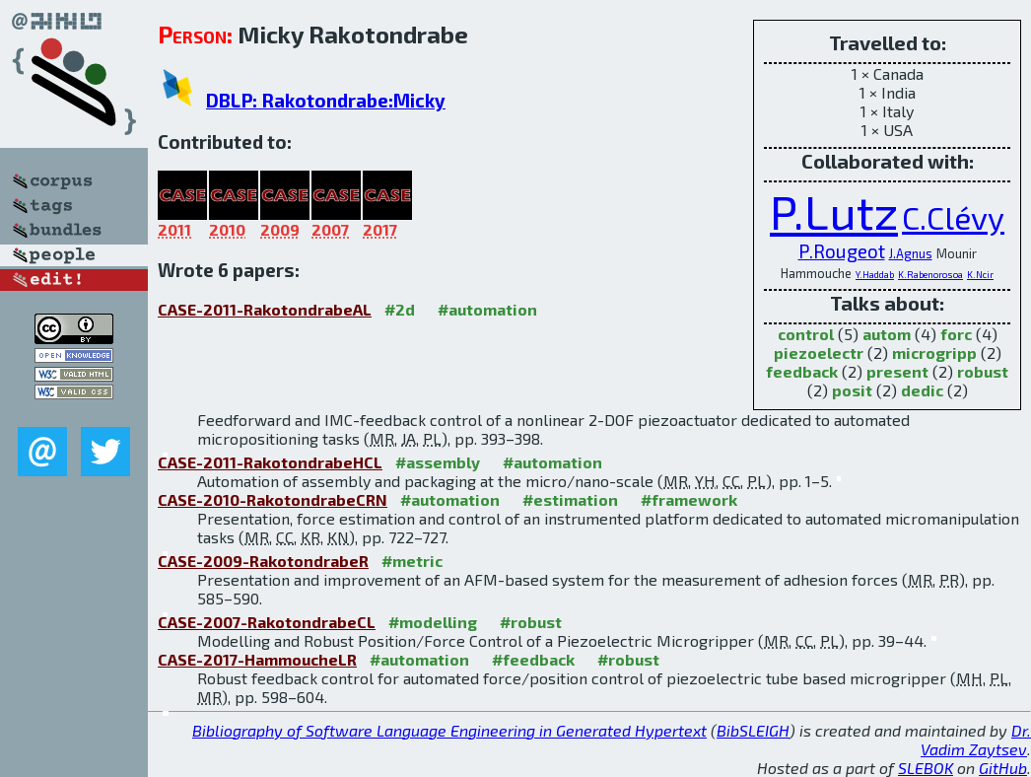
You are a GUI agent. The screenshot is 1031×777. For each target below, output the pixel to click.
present (897, 371)
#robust (531, 621)
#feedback (533, 659)
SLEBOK (925, 767)
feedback (802, 371)
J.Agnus (910, 253)
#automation (487, 309)
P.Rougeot (841, 251)
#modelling (432, 621)
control (806, 333)
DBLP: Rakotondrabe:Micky (326, 100)
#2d (399, 309)
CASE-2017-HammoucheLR (257, 659)
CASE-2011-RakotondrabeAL (265, 309)
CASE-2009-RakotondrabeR (263, 560)
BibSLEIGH (753, 730)
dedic (922, 390)
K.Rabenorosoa (930, 274)
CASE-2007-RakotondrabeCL (267, 621)
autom (886, 333)
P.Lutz (834, 211)
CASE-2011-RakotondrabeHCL (270, 462)
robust (982, 371)
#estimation (570, 499)
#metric (412, 560)
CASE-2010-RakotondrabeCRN (272, 499)
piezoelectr (818, 352)
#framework (689, 499)
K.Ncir (980, 274)
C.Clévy (953, 217)
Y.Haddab (875, 274)
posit (852, 390)
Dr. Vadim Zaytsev (976, 739)
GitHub (1003, 767)
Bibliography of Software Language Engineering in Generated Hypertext (449, 730)
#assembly (437, 462)
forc (956, 333)
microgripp (934, 352)
